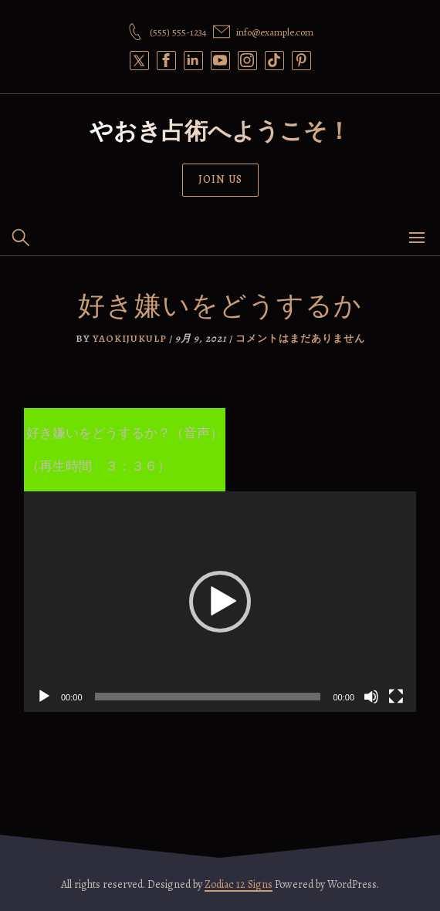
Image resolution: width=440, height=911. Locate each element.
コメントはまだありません (300, 338)
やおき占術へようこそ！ (220, 131)
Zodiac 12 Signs (238, 884)
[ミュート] (371, 696)
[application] (220, 601)
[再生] (44, 696)
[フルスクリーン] (396, 696)
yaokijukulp (130, 338)
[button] (220, 602)
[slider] (208, 696)
